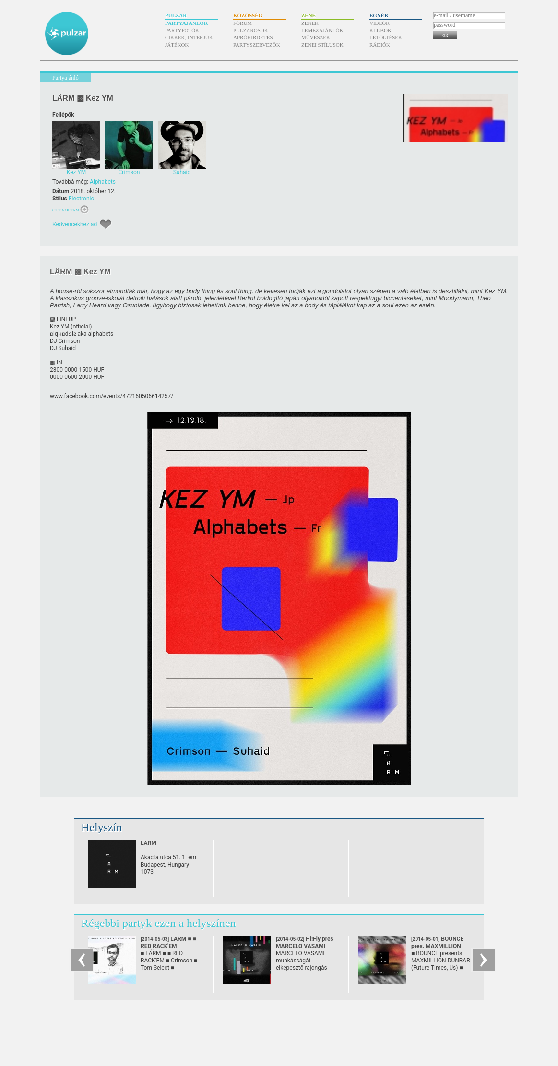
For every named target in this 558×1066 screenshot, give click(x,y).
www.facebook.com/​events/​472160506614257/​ (111, 396)
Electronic (81, 198)
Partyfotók (182, 30)
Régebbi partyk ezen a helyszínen (158, 923)
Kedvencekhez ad (74, 224)
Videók (379, 23)
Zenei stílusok (322, 44)
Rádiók (379, 44)
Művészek (315, 37)
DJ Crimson (65, 341)
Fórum (242, 23)
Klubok (380, 30)
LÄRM (148, 843)
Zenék (310, 23)
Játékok (177, 44)
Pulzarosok (250, 30)
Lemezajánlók (322, 30)
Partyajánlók (186, 23)
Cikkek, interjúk (189, 37)
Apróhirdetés (253, 37)
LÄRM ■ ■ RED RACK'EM (168, 946)
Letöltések (385, 37)
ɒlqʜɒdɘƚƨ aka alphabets (81, 333)
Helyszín (101, 827)
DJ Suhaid (63, 348)
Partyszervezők (256, 44)
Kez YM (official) (71, 326)
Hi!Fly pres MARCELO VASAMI (304, 946)
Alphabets (103, 181)
